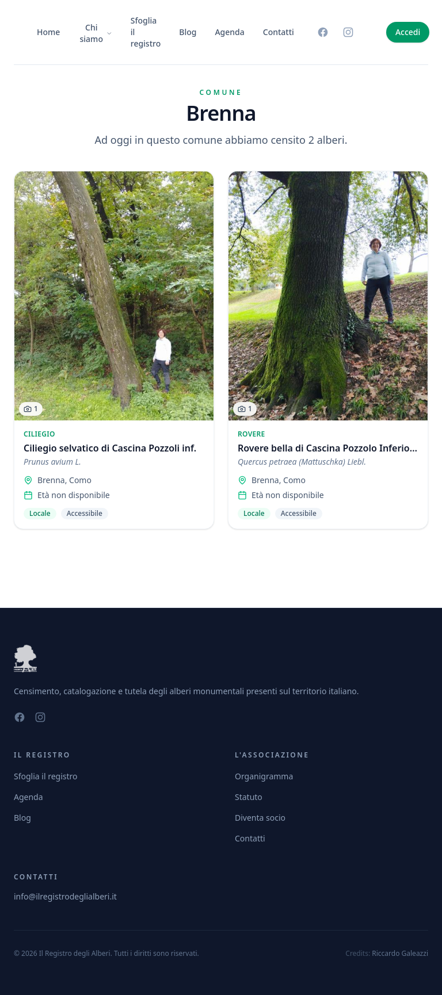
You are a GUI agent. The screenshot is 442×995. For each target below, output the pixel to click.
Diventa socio (260, 817)
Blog (187, 31)
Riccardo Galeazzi (400, 953)
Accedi (407, 31)
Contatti (278, 31)
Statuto (248, 796)
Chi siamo (96, 33)
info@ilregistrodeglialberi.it (65, 896)
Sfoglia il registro (146, 32)
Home (48, 31)
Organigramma (264, 776)
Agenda (229, 31)
